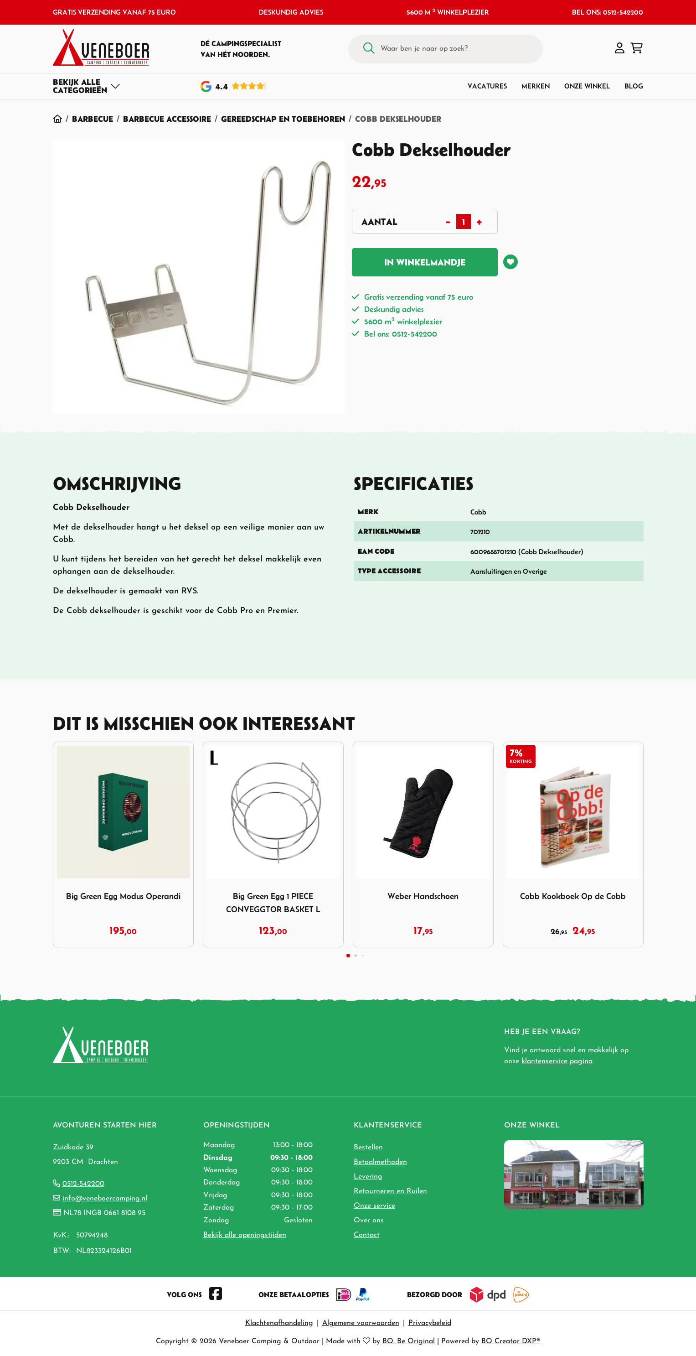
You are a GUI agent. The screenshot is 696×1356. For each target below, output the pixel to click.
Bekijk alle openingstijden (244, 1235)
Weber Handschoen (423, 896)
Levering (368, 1176)
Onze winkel (587, 86)
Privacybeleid (429, 1323)
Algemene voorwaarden (360, 1323)
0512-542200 (83, 1184)
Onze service (374, 1206)
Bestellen (368, 1147)
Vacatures (487, 86)
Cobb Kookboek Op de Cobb (573, 896)
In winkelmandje (424, 262)
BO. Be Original (408, 1341)
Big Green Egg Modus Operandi (123, 896)
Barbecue (92, 119)
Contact (367, 1235)
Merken (535, 86)
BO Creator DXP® (510, 1341)
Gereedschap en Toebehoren (283, 119)
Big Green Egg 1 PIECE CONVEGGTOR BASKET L (273, 902)
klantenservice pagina (557, 1061)
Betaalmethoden (380, 1162)
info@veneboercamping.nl (104, 1198)
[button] (619, 48)
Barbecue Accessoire (167, 119)
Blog (633, 86)
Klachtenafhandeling (279, 1323)
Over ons (369, 1220)
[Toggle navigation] (87, 86)
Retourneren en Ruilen (390, 1191)
